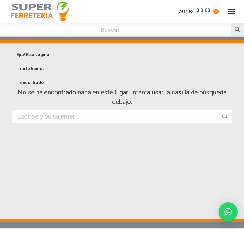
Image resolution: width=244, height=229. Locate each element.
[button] (228, 211)
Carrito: (198, 11)
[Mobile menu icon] (231, 11)
